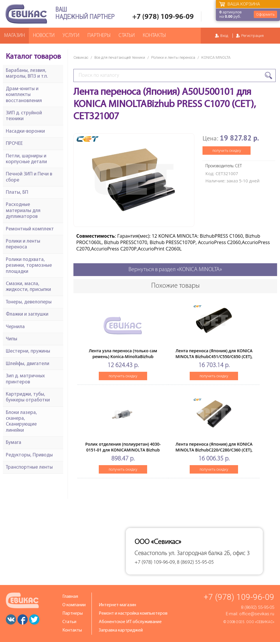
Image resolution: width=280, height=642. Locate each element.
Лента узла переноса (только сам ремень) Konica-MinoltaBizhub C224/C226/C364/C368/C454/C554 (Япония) (123, 359)
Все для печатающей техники (119, 57)
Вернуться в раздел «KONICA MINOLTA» (175, 270)
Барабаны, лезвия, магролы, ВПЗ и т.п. (27, 73)
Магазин (14, 35)
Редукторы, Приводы (29, 455)
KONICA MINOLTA (215, 57)
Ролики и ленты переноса (173, 57)
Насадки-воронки (25, 131)
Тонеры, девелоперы (29, 302)
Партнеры (98, 35)
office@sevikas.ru (256, 613)
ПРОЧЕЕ (14, 143)
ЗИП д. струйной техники (24, 116)
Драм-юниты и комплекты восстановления (24, 94)
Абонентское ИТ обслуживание (130, 622)
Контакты (154, 35)
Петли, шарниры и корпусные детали (26, 159)
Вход (224, 35)
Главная (70, 596)
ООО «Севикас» (260, 622)
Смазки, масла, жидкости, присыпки (28, 286)
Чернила (15, 326)
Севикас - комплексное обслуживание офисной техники (26, 14)
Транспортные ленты (29, 467)
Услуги (71, 35)
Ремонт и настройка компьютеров (133, 613)
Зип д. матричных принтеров (25, 379)
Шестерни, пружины (28, 351)
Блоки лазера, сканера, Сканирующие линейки (21, 421)
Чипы (11, 339)
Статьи (127, 35)
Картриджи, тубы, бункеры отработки (28, 397)
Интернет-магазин (117, 605)
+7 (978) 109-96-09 (163, 17)
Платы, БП (17, 192)
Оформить (265, 14)
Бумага (13, 442)
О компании (74, 605)
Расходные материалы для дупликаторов (23, 210)
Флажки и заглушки (27, 314)
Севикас (80, 57)
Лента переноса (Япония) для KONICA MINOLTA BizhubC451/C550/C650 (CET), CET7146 (213, 356)
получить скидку (226, 150)
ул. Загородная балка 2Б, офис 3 (209, 553)
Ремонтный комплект (30, 229)
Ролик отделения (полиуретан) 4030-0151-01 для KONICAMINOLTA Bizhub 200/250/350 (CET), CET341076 (123, 449)
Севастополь (151, 553)
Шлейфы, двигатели (27, 363)
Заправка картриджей (121, 630)
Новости (43, 35)
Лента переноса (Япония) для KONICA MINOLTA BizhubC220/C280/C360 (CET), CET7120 (213, 449)
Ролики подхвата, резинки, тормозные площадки (29, 265)
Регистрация (252, 35)
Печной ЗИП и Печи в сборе (29, 177)
